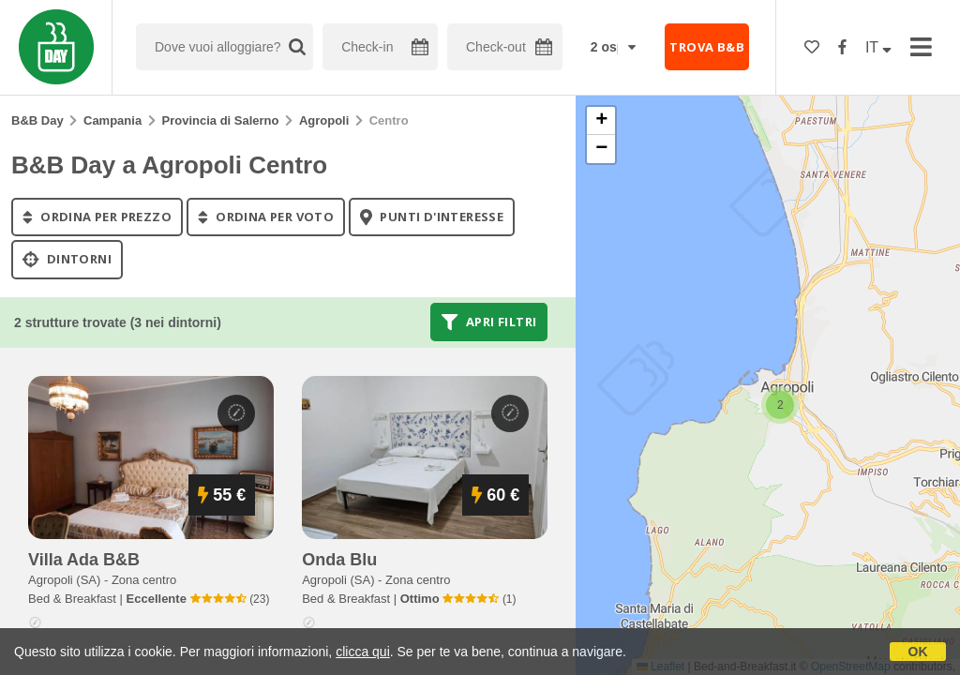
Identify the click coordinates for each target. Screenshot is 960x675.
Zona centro (144, 580)
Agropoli (324, 120)
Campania (112, 120)
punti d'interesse (431, 216)
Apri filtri (489, 321)
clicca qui (363, 651)
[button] (780, 405)
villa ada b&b (84, 559)
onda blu (339, 559)
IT (878, 47)
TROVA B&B (706, 46)
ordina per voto (266, 216)
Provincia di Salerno (220, 120)
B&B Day (37, 120)
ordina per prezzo (97, 216)
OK (918, 651)
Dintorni (67, 259)
